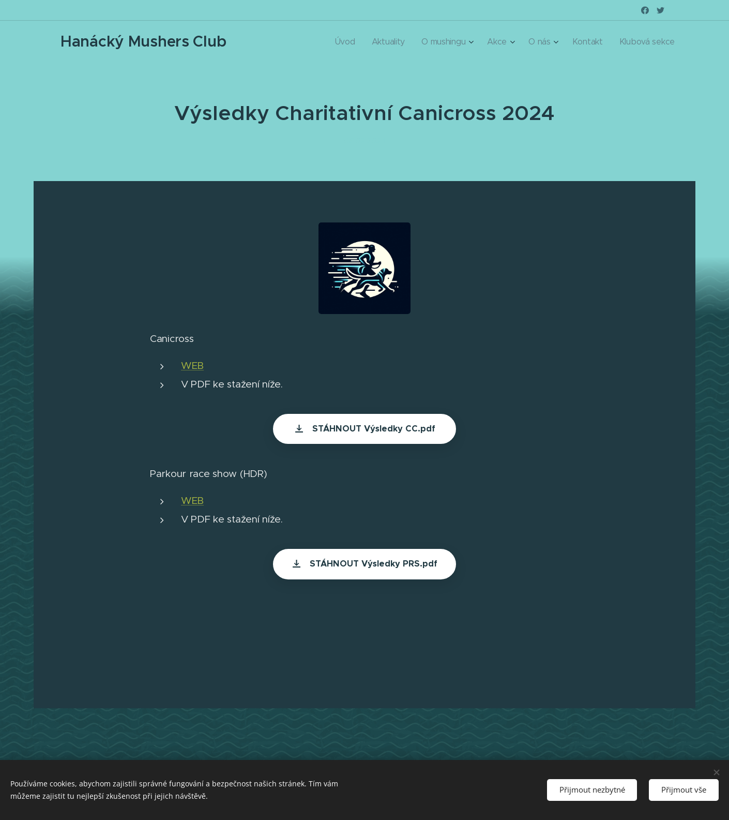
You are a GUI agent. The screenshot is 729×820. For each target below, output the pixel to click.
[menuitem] (391, 42)
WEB (192, 365)
